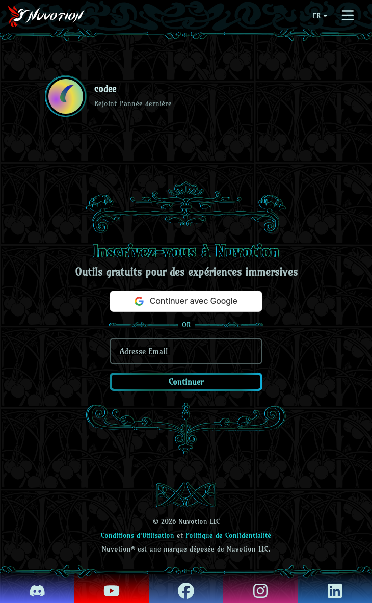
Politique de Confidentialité (228, 535)
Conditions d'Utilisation (137, 535)
